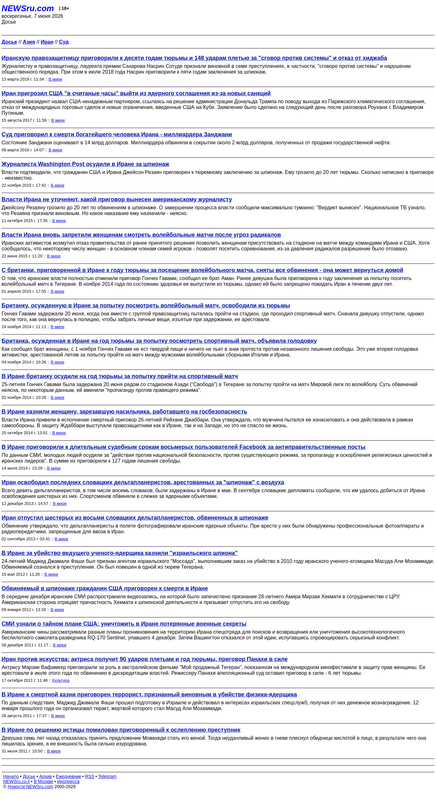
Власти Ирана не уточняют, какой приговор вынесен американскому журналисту (117, 199)
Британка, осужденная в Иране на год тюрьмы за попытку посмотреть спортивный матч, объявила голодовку (159, 341)
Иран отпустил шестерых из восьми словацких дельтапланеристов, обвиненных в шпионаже (135, 518)
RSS (89, 776)
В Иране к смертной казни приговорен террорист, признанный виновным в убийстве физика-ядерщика (149, 694)
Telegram (107, 776)
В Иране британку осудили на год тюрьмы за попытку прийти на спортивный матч (120, 376)
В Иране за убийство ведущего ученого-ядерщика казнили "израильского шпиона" (120, 553)
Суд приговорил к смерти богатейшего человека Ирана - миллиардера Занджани (117, 134)
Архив (45, 776)
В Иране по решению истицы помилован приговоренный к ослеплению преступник (121, 730)
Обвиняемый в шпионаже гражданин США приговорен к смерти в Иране (105, 588)
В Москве (43, 781)
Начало (11, 776)
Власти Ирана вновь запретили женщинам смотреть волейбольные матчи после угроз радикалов (141, 235)
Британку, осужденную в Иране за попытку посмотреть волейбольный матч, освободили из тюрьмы (146, 305)
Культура (60, 680)
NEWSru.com (28, 8)
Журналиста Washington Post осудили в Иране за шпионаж (85, 164)
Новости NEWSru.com (30, 786)
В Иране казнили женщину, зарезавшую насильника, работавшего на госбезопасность (124, 411)
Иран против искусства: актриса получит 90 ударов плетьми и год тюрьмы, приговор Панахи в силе (145, 659)
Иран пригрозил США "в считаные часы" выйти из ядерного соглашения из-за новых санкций (136, 93)
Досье (29, 776)
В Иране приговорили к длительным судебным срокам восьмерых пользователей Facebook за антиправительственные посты (183, 447)
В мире (55, 79)
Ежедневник (68, 776)
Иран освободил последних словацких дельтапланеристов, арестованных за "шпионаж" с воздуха (143, 482)
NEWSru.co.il (16, 781)
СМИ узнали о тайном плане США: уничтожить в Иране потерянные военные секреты (124, 624)
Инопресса (68, 781)
